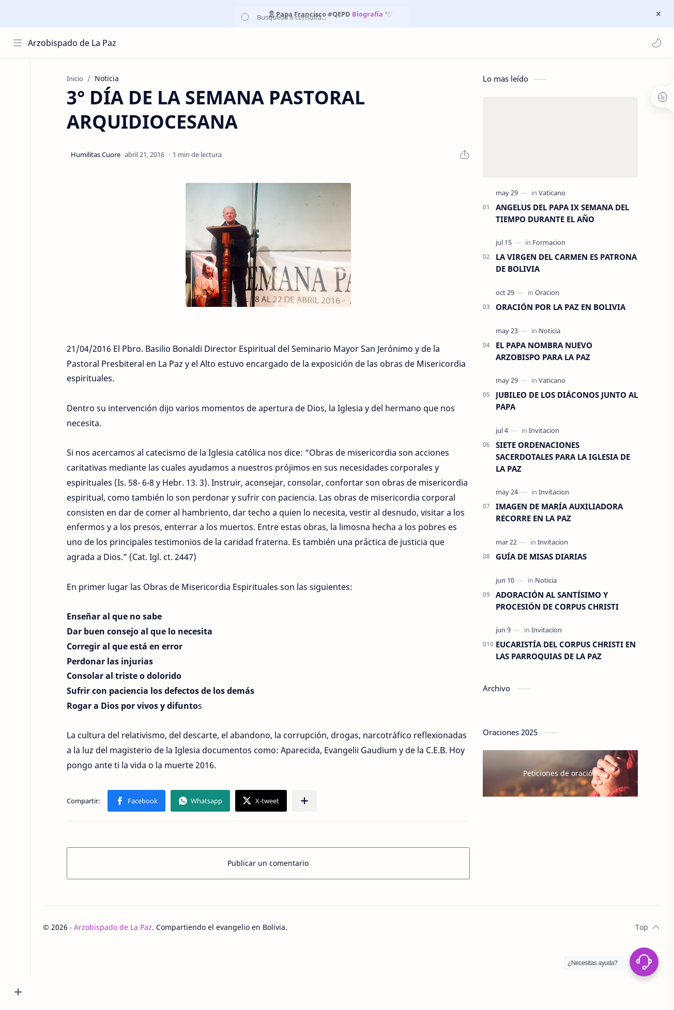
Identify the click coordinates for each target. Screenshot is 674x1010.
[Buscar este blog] (214, 43)
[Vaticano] (556, 193)
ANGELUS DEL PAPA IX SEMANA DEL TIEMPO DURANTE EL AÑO (566, 214)
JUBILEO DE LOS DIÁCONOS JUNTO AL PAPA (571, 402)
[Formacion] (553, 243)
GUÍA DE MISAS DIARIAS (545, 557)
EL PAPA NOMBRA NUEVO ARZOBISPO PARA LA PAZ (548, 352)
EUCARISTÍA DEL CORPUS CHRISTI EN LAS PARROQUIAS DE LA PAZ (570, 652)
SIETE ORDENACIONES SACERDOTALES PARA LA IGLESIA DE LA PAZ (567, 458)
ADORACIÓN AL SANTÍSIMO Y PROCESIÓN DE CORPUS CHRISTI (561, 602)
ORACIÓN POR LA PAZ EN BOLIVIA (565, 308)
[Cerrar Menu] (658, 14)
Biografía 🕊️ (372, 14)
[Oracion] (551, 293)
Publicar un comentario (272, 864)
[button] (656, 43)
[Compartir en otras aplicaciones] (308, 802)
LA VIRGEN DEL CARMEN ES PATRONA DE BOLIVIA (570, 264)
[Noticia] (553, 331)
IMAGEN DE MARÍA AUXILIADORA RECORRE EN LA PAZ (563, 514)
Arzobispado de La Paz (72, 43)
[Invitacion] (548, 431)
